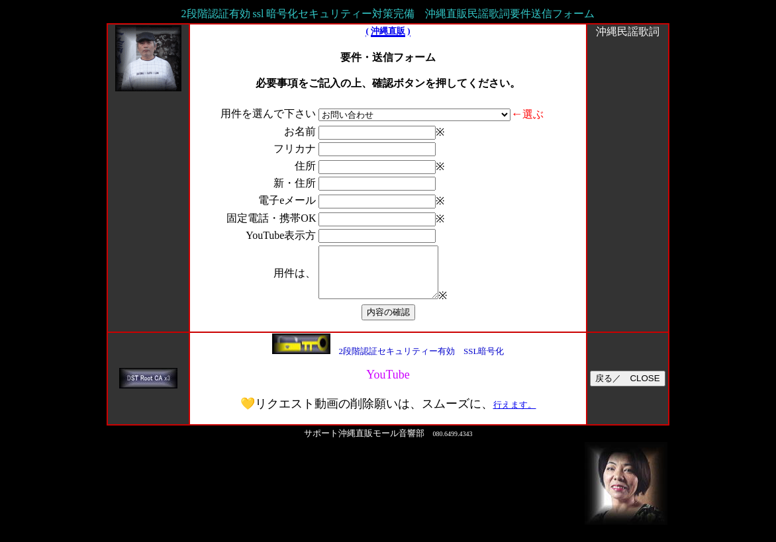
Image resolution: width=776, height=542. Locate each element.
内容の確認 (388, 322)
